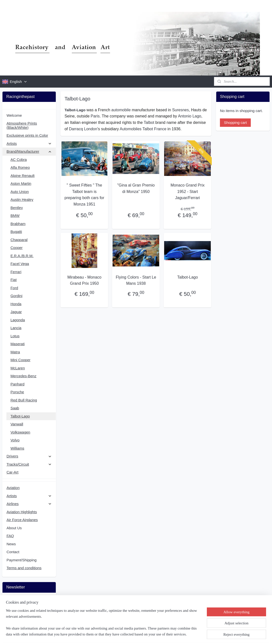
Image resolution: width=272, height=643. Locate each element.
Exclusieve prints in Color (27, 135)
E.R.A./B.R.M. (21, 256)
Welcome (14, 115)
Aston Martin (20, 183)
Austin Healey (21, 199)
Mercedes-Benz (23, 376)
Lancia (15, 328)
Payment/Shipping (21, 560)
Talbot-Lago (187, 277)
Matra (15, 352)
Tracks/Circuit (29, 464)
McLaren (17, 368)
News (11, 544)
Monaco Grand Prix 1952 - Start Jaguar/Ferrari (188, 191)
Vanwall (16, 424)
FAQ (10, 536)
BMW (14, 215)
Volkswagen (20, 432)
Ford (14, 288)
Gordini (16, 296)
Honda (15, 304)
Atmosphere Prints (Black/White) (21, 125)
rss (130, 633)
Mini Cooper (20, 360)
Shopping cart (235, 122)
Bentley (16, 208)
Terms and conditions (23, 568)
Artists (29, 143)
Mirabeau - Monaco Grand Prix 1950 (84, 280)
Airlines (29, 504)
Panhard (17, 384)
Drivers (29, 456)
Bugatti (16, 231)
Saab (14, 408)
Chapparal (18, 240)
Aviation (12, 488)
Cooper (16, 248)
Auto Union (19, 191)
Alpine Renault (22, 175)
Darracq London (83, 129)
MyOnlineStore (186, 633)
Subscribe (18, 613)
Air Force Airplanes (22, 520)
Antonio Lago (189, 116)
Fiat (13, 280)
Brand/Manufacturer (29, 151)
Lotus (14, 336)
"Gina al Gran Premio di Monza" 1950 (136, 188)
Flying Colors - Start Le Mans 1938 (136, 280)
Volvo (14, 440)
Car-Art (12, 472)
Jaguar (16, 312)
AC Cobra (18, 159)
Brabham (17, 224)
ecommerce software (147, 633)
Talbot (149, 122)
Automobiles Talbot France (143, 129)
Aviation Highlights (21, 512)
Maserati (17, 344)
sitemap (122, 633)
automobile (121, 110)
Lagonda (17, 320)
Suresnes (180, 110)
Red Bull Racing (23, 400)
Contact (12, 552)
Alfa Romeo (20, 167)
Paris (95, 116)
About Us (14, 528)
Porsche (17, 392)
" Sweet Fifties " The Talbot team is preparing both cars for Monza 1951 (84, 194)
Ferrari (15, 272)
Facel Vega (19, 264)
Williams (17, 448)
